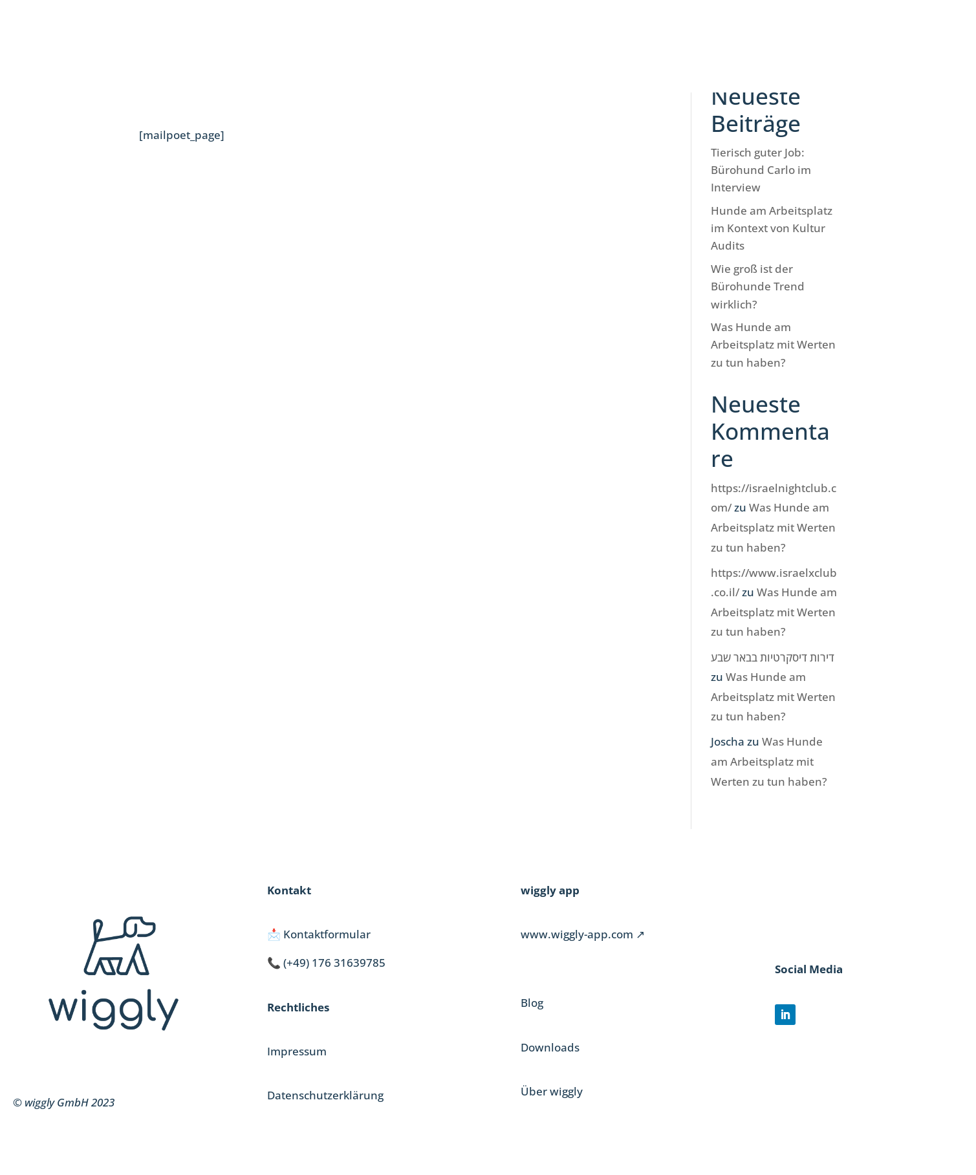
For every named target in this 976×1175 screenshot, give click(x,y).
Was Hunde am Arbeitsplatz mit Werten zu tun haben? (773, 344)
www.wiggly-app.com (577, 934)
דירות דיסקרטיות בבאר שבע (772, 657)
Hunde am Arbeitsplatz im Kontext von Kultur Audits (771, 228)
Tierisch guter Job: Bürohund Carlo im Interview (761, 170)
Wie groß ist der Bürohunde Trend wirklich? (758, 286)
